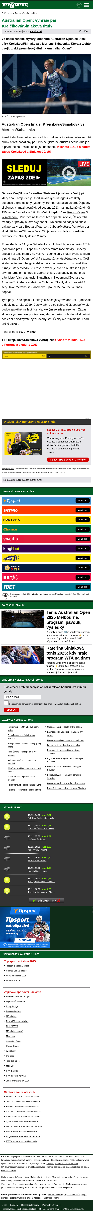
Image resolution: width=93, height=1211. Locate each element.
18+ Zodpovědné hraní (49, 1209)
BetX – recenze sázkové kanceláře (21, 1131)
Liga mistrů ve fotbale (15, 1001)
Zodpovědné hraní (43, 1167)
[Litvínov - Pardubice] (14, 837)
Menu (86, 5)
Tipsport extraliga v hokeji (17, 966)
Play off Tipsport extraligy (17, 1021)
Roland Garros (12, 1046)
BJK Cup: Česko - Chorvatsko (41, 818)
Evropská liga (12, 1006)
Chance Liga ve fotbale (16, 971)
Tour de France (13, 1061)
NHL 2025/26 (12, 1026)
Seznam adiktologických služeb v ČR (64, 1194)
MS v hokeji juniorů (14, 1031)
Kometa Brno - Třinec (37, 871)
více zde (62, 472)
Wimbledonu (10, 217)
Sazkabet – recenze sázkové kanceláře (23, 1111)
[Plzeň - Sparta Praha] (14, 859)
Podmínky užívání (50, 1205)
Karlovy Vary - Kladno (37, 850)
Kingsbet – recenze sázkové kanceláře (23, 1136)
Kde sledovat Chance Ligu (17, 996)
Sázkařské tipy (12, 807)
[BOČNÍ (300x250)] (25, 947)
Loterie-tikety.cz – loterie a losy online (63, 745)
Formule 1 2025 (13, 981)
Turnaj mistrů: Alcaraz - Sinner (41, 882)
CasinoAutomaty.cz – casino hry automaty (65, 740)
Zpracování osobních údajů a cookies (19, 1209)
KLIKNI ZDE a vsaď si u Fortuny (68, 459)
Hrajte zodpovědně (8, 469)
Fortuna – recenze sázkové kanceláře (22, 1097)
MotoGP (9, 1066)
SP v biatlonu (12, 1071)
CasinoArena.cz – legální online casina (64, 727)
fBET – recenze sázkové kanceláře (21, 1141)
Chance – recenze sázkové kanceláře (22, 1116)
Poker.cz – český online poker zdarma (24, 790)
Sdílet (83, 31)
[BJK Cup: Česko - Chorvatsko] (14, 816)
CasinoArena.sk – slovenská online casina (66, 783)
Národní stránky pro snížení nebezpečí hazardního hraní (34, 1198)
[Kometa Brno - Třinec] (14, 869)
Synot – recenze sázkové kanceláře (22, 1121)
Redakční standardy (30, 1205)
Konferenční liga (13, 1011)
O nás (4, 1205)
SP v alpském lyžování (16, 1076)
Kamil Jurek (36, 31)
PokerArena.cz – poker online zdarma (24, 785)
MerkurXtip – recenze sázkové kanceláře (24, 1126)
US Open (22, 258)
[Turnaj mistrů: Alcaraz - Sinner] (14, 880)
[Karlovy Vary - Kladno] (14, 848)
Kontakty (14, 1205)
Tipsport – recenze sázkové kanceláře (23, 1102)
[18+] (79, 5)
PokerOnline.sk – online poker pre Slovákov (66, 788)
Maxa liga (10, 1036)
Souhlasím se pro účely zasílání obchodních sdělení (45, 704)
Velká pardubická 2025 (16, 976)
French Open (76, 212)
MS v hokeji (11, 1016)
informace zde (58, 1184)
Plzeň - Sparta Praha (37, 860)
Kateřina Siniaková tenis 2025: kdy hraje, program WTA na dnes (69, 653)
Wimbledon (11, 1051)
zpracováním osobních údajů (34, 704)
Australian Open (65, 202)
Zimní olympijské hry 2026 (17, 1081)
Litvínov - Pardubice (37, 839)
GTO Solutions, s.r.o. (74, 1209)
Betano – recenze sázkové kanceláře (22, 1106)
